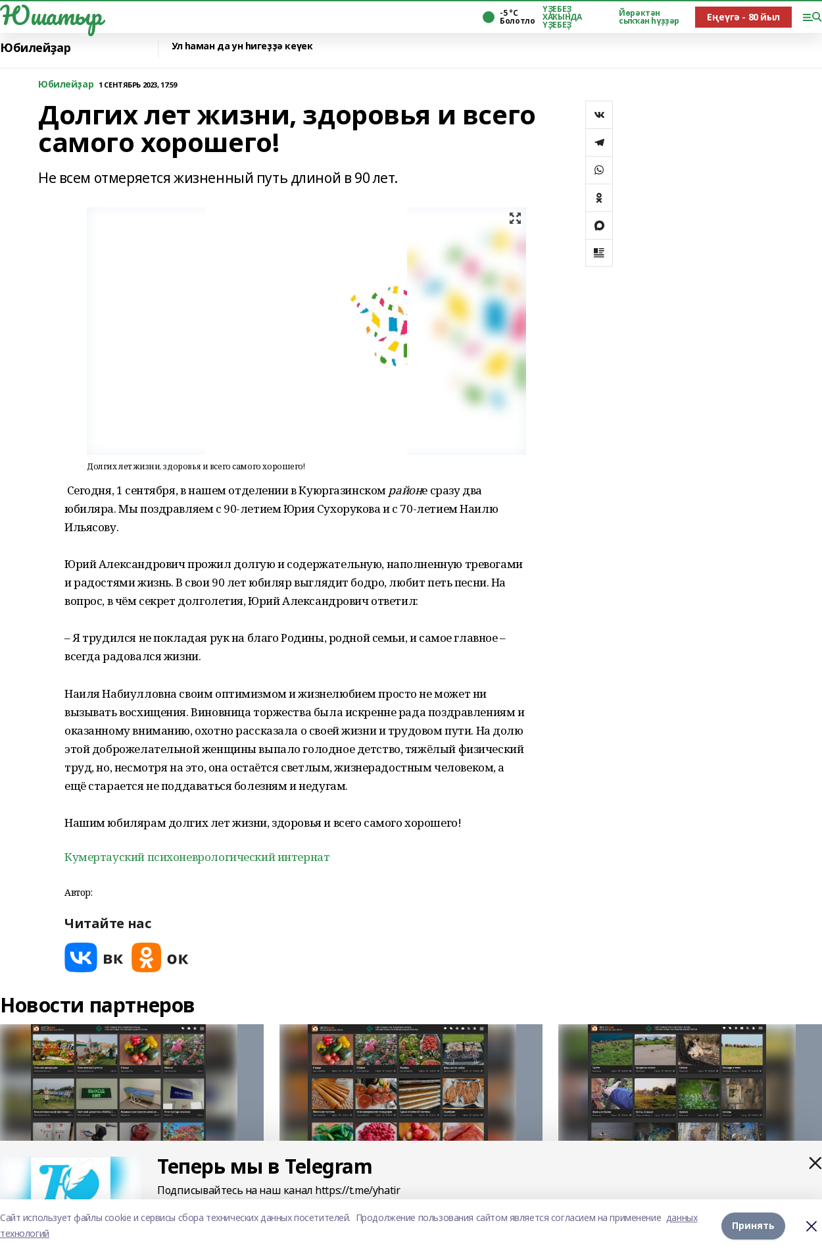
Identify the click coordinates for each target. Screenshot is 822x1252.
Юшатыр (50, 15)
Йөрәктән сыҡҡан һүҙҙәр (649, 17)
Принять (753, 1225)
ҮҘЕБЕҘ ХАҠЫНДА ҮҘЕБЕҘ (562, 17)
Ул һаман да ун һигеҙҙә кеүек (242, 46)
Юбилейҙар (35, 48)
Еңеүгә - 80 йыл (743, 17)
